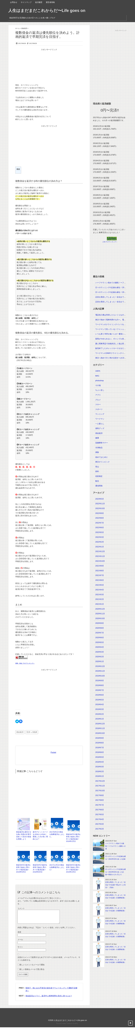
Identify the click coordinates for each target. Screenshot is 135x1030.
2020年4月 (99, 647)
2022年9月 (99, 513)
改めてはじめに (101, 457)
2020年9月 (99, 623)
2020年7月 (99, 633)
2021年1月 (99, 604)
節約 (97, 471)
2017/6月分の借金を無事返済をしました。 (56, 834)
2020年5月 (99, 642)
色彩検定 (98, 476)
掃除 (97, 452)
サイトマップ (26, 2)
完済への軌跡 (31, 732)
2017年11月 (100, 786)
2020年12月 (100, 609)
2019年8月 (99, 685)
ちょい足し (99, 390)
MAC (97, 376)
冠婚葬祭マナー (101, 443)
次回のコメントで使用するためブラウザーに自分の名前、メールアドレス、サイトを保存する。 (49, 961)
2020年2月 (99, 657)
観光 (97, 481)
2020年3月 (99, 652)
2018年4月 (99, 762)
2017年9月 (99, 795)
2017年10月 (100, 791)
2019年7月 (99, 690)
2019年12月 (100, 666)
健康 (97, 438)
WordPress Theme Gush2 (67, 1026)
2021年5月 (99, 585)
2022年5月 (99, 532)
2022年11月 (100, 504)
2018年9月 (99, 738)
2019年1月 (99, 719)
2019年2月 (99, 714)
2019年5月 (99, 700)
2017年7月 (99, 805)
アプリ (98, 395)
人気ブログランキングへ (109, 242)
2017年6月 (99, 810)
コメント (21, 908)
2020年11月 (100, 614)
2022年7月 (99, 523)
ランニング (99, 414)
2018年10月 (100, 733)
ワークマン (99, 419)
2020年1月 (99, 661)
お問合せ (13, 2)
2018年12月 (100, 724)
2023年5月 (99, 499)
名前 (19, 935)
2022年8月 (99, 518)
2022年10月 (100, 508)
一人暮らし (99, 424)
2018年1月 (99, 776)
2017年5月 (99, 814)
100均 (97, 371)
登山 (97, 467)
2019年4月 (99, 704)
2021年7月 (99, 575)
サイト (20, 950)
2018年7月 (99, 748)
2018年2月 (99, 771)
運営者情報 (50, 2)
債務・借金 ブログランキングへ (24, 663)
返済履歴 (38, 2)
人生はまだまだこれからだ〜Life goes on (46, 10)
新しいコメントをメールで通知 (31, 967)
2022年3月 (99, 537)
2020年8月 (99, 628)
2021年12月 (100, 551)
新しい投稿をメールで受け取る (31, 972)
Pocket (53, 752)
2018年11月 (100, 728)
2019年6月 (99, 695)
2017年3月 (99, 824)
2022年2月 (99, 542)
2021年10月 (100, 561)
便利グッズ (99, 428)
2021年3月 (99, 595)
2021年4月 (99, 590)
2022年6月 (99, 527)
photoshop (99, 381)
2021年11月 (100, 556)
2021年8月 (99, 571)
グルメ (98, 400)
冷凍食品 (98, 448)
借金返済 (19, 732)
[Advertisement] (49, 67)
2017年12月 (100, 781)
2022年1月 (99, 547)
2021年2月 (99, 599)
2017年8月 (99, 800)
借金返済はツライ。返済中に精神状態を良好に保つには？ (48, 998)
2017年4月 (99, 819)
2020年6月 (99, 638)
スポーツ (98, 409)
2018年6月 (99, 752)
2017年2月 (99, 829)
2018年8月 (99, 743)
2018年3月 (99, 767)
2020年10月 (100, 618)
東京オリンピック (102, 462)
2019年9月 (99, 681)
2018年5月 (99, 757)
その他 (98, 385)
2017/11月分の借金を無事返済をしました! (56, 867)
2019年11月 (100, 671)
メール (20, 942)
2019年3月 (99, 709)
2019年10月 (100, 676)
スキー (98, 404)
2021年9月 (99, 566)
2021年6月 (99, 580)
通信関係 (98, 486)
